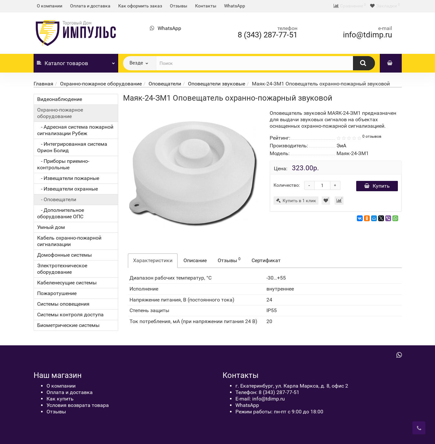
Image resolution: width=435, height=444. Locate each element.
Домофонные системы (64, 255)
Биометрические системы (68, 325)
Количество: (287, 185)
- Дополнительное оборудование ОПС (60, 213)
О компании (49, 5)
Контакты (205, 5)
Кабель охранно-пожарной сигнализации (69, 241)
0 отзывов (371, 136)
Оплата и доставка (90, 5)
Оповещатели (165, 84)
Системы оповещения (63, 304)
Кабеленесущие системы (67, 283)
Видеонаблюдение (59, 99)
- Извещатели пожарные (68, 178)
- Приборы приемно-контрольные (63, 164)
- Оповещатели (56, 199)
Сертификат (266, 260)
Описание (195, 260)
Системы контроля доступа (70, 314)
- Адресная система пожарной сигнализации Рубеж (75, 130)
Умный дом (51, 227)
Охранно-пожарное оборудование (101, 84)
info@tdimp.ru (367, 34)
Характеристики (152, 260)
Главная (43, 84)
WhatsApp (234, 5)
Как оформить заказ (140, 5)
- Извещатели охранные (67, 189)
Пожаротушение (57, 293)
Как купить (60, 399)
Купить (377, 186)
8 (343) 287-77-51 (267, 34)
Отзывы (178, 5)
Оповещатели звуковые (216, 84)
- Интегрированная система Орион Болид (72, 147)
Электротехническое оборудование (62, 268)
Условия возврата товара (78, 405)
